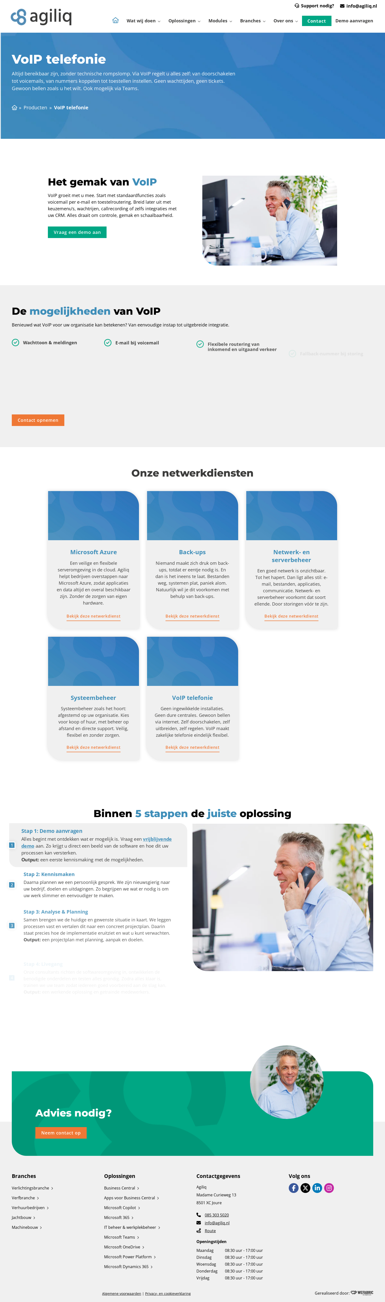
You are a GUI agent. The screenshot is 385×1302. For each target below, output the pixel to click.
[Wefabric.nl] (362, 1293)
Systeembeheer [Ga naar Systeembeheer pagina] (93, 697)
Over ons (283, 21)
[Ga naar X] (305, 1188)
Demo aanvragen (354, 21)
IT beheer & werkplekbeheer (130, 1227)
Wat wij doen (141, 21)
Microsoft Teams (119, 1237)
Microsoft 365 (116, 1217)
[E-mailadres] (213, 1222)
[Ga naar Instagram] (329, 1188)
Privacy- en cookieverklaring (168, 1293)
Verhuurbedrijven (28, 1207)
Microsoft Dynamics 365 (126, 1266)
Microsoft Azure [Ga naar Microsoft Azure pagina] (93, 552)
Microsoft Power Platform (128, 1257)
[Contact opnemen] (38, 420)
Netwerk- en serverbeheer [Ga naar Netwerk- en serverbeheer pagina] (291, 555)
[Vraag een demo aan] (77, 233)
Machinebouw (25, 1227)
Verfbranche (23, 1198)
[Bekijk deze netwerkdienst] (94, 616)
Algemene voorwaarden (121, 1293)
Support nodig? (317, 6)
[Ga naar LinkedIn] (317, 1188)
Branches (250, 21)
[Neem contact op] (61, 1133)
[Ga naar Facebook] (294, 1188)
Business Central (119, 1188)
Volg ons (299, 1176)
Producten (35, 107)
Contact (316, 21)
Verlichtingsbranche (30, 1188)
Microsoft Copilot (120, 1207)
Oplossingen (182, 21)
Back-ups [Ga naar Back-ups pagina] (192, 552)
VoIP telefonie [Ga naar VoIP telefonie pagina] (192, 697)
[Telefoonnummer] (212, 1214)
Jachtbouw (21, 1217)
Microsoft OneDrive (122, 1247)
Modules (217, 21)
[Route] (206, 1230)
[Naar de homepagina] (115, 24)
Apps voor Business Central (129, 1198)
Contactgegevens (218, 1176)
